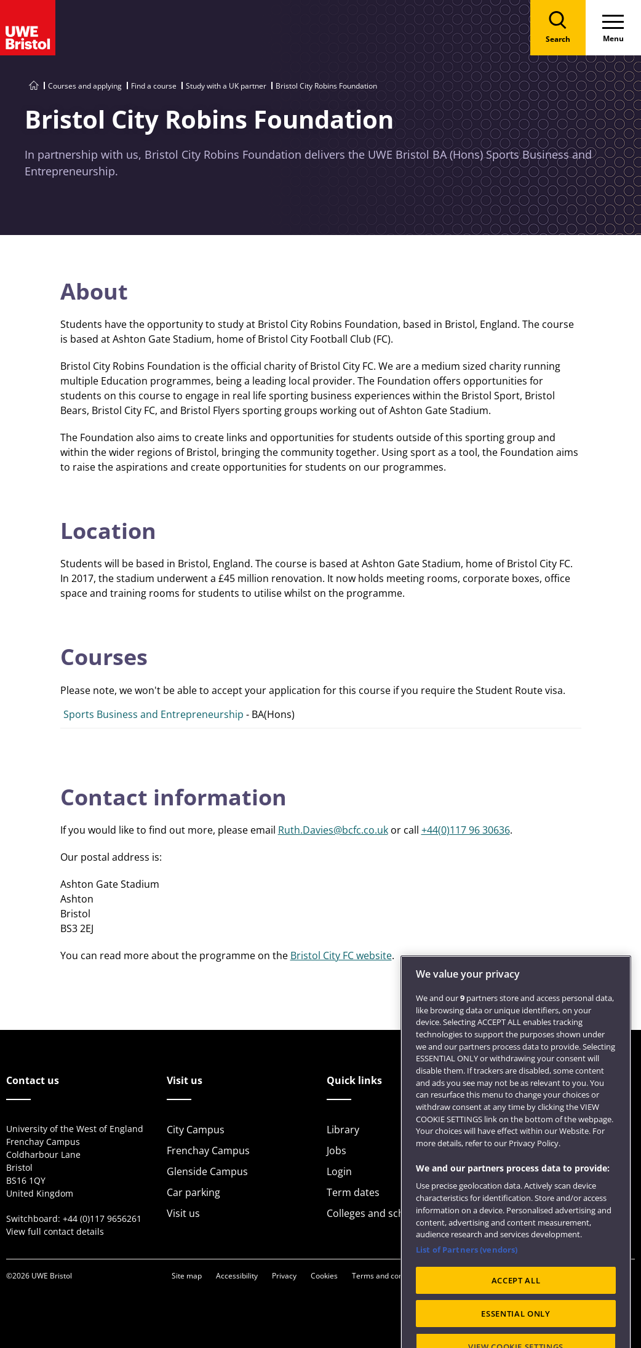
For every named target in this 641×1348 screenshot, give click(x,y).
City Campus (196, 1129)
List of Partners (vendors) (466, 1280)
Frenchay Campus (208, 1150)
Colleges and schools (375, 1213)
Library (343, 1129)
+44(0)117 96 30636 (465, 830)
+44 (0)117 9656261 (102, 1218)
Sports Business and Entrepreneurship (153, 714)
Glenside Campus (207, 1171)
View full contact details (55, 1231)
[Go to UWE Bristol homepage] (34, 86)
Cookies (324, 1275)
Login (339, 1171)
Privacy (284, 1275)
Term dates (353, 1192)
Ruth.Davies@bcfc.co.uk (333, 830)
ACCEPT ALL (516, 1311)
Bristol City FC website (341, 955)
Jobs (336, 1150)
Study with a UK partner (226, 86)
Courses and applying (85, 86)
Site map (187, 1275)
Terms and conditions (389, 1275)
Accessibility (237, 1275)
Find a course (154, 86)
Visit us (183, 1213)
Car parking (193, 1192)
